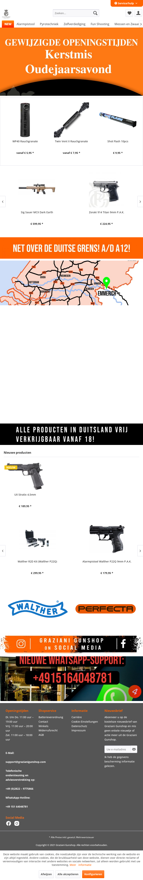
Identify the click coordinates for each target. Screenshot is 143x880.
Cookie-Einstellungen (85, 721)
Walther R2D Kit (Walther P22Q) (36, 561)
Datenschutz (79, 726)
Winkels (43, 726)
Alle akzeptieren (68, 874)
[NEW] (8, 24)
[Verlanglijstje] (129, 13)
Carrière (77, 717)
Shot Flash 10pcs (117, 141)
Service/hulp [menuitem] (125, 3)
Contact (43, 721)
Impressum (79, 730)
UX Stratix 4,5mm (25, 494)
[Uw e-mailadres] (117, 749)
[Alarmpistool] (25, 24)
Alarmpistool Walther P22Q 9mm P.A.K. (106, 561)
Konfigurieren (93, 874)
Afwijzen (46, 874)
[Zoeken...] (76, 13)
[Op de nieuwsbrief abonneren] (134, 749)
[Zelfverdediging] (74, 24)
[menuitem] (76, 13)
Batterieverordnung (51, 717)
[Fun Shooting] (100, 24)
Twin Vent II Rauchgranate (71, 141)
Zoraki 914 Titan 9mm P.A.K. (36, 212)
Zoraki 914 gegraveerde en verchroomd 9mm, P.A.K (106, 214)
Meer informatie (80, 865)
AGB (41, 735)
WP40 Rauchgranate (25, 141)
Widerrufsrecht (48, 730)
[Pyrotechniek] (49, 24)
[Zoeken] (95, 13)
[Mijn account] (138, 13)
